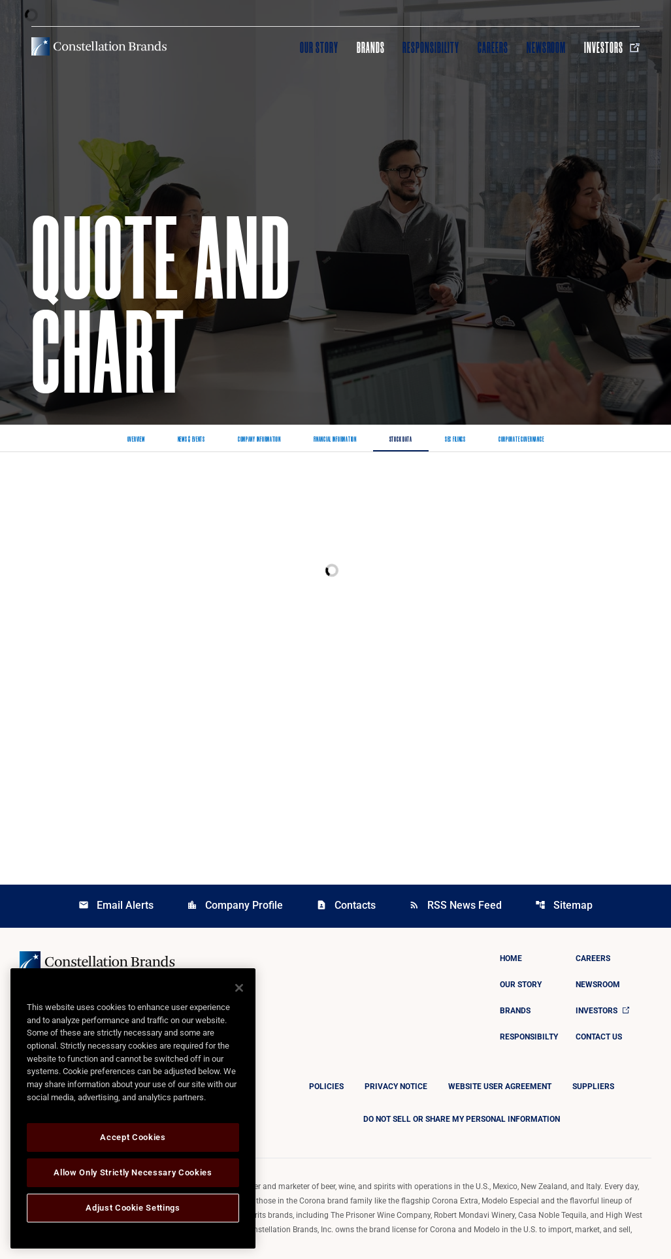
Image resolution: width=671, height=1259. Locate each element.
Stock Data (400, 440)
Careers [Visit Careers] (493, 47)
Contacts (346, 905)
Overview (136, 440)
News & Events (191, 440)
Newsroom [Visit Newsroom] (546, 47)
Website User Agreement (499, 1086)
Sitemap (564, 905)
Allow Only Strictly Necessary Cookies (133, 1172)
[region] (132, 1108)
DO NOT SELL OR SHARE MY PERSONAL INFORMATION (461, 1119)
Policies (326, 1086)
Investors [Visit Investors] (612, 47)
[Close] (239, 987)
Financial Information (335, 440)
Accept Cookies (132, 1137)
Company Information (259, 440)
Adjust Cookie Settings (133, 1208)
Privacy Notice (396, 1086)
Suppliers (593, 1086)
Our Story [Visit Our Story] (319, 47)
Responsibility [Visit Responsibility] (430, 47)
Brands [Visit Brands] (371, 47)
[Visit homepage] (99, 46)
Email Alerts (116, 905)
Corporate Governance (521, 440)
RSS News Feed (455, 905)
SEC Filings (455, 440)
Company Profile (235, 905)
